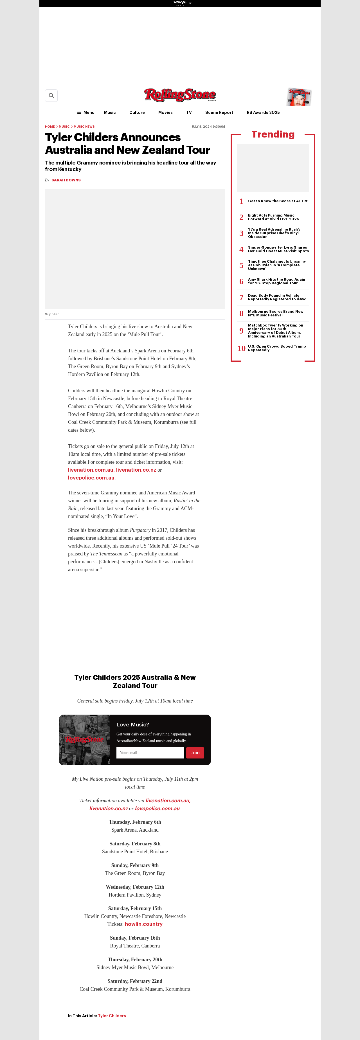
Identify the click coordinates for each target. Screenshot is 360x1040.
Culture (137, 112)
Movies (165, 112)
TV (189, 112)
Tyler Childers (112, 1016)
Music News (84, 126)
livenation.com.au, (91, 469)
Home (50, 126)
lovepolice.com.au (91, 477)
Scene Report (219, 112)
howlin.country (144, 924)
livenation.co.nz (136, 469)
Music (110, 112)
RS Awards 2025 (263, 112)
